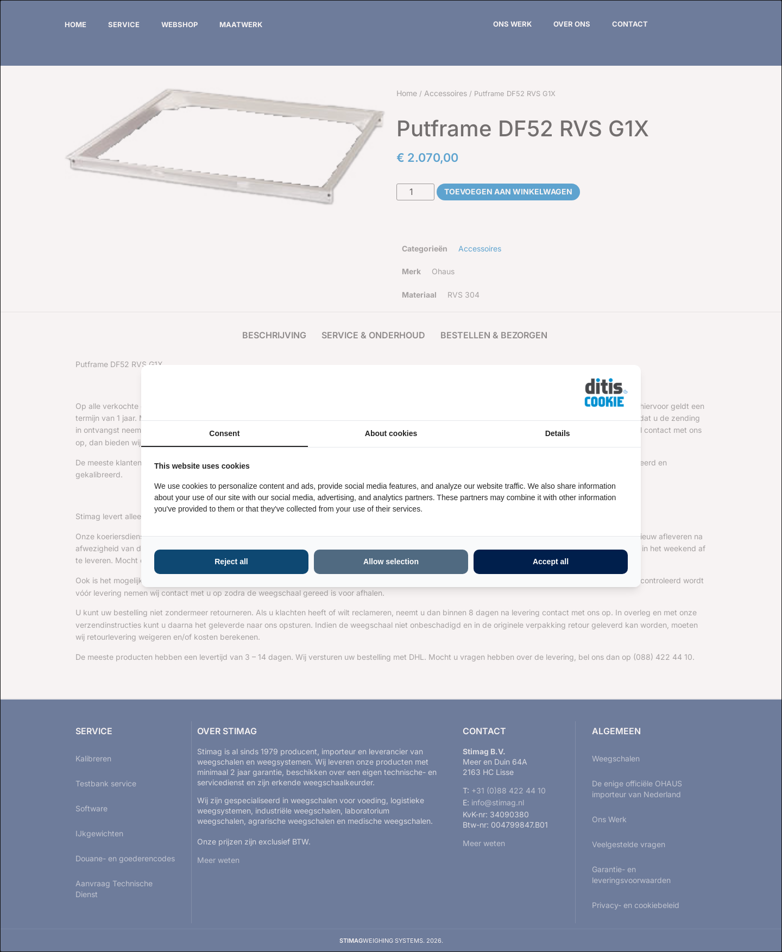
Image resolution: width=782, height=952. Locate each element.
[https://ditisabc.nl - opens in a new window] (606, 392)
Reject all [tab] (231, 561)
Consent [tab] (224, 433)
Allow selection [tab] (391, 561)
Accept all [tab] (551, 561)
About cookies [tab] (391, 433)
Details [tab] (557, 433)
